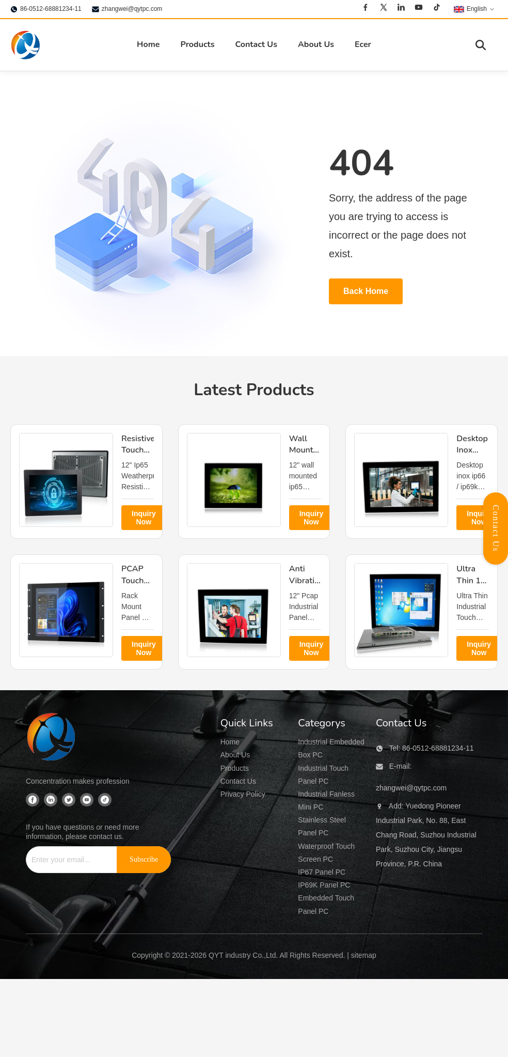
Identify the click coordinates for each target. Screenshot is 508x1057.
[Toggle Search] (480, 45)
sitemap (363, 955)
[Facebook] (365, 8)
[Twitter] (383, 8)
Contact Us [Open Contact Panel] (495, 528)
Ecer (363, 44)
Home (148, 44)
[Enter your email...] (67, 860)
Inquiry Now (144, 517)
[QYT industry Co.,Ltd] (51, 738)
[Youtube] (419, 8)
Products (197, 44)
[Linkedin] (401, 8)
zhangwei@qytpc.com (132, 8)
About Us (316, 44)
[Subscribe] (144, 859)
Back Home (365, 291)
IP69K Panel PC (324, 885)
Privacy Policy (242, 794)
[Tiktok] (437, 8)
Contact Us (256, 44)
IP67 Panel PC (321, 872)
